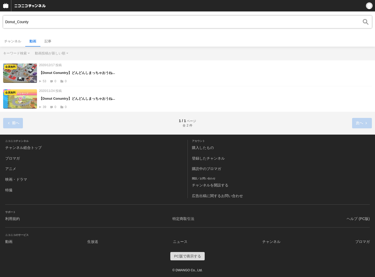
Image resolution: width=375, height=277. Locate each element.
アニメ (10, 169)
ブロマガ (12, 158)
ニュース (180, 242)
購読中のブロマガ (206, 169)
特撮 (8, 190)
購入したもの (203, 148)
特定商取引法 (183, 219)
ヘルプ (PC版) (358, 219)
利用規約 (12, 219)
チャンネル (12, 41)
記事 (48, 41)
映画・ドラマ (16, 179)
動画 (32, 41)
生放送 (92, 242)
